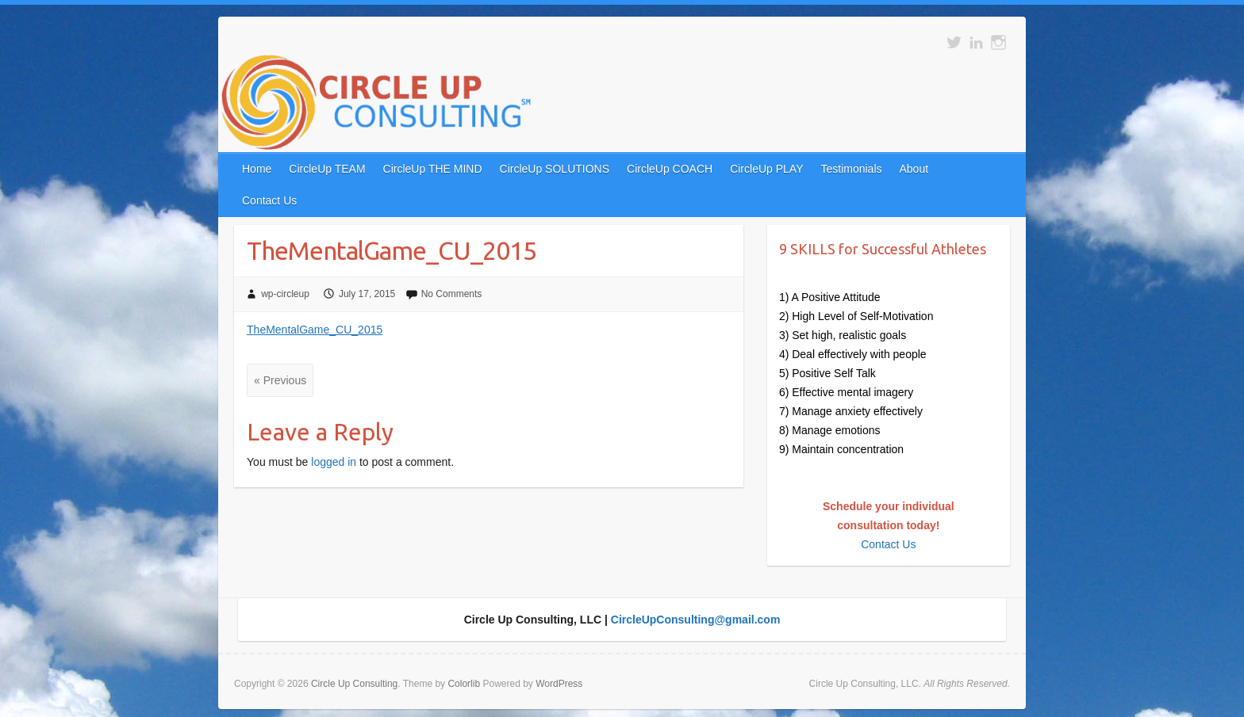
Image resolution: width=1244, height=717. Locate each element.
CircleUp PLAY (766, 168)
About (914, 168)
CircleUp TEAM (327, 168)
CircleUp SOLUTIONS (554, 168)
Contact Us (269, 200)
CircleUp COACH (669, 168)
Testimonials (850, 168)
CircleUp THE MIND (432, 168)
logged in (333, 462)
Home (256, 168)
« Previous (280, 380)
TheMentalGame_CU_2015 (314, 329)
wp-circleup (285, 293)
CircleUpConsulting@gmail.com (696, 619)
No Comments (451, 293)
